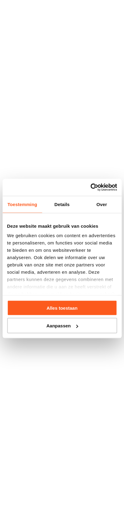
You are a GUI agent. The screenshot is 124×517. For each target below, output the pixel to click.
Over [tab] (102, 204)
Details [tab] (62, 204)
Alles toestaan (62, 307)
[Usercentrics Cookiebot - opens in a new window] (90, 187)
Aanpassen (62, 325)
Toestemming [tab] (22, 204)
